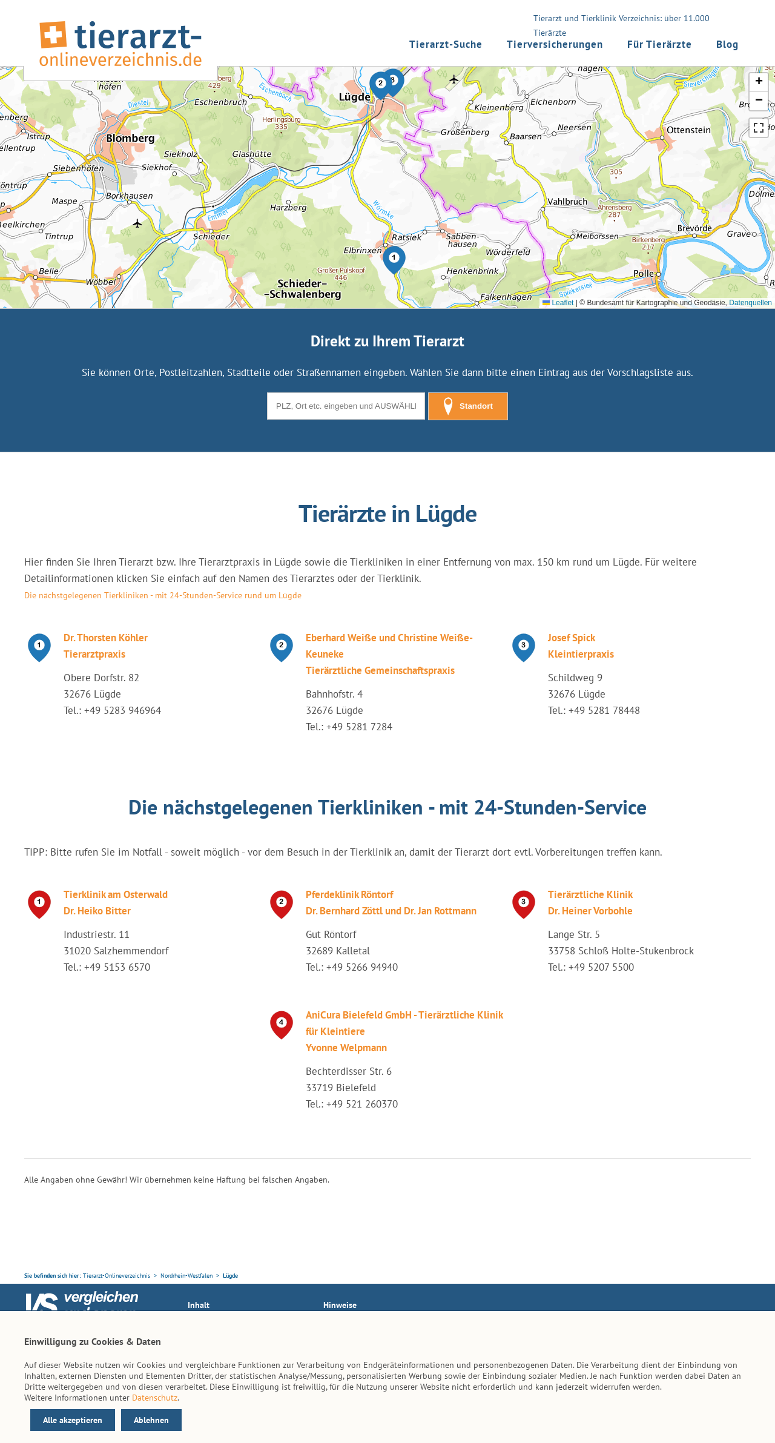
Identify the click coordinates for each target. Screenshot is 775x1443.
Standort (468, 406)
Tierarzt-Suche (446, 44)
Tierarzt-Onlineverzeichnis (116, 1276)
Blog (727, 44)
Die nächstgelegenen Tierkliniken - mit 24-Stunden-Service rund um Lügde (163, 595)
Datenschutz (154, 1397)
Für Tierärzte (659, 44)
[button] (394, 260)
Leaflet (557, 303)
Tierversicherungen (555, 44)
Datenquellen (750, 303)
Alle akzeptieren (72, 1420)
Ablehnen (151, 1420)
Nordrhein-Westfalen (186, 1276)
